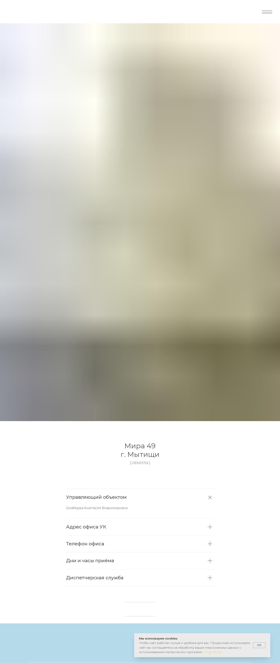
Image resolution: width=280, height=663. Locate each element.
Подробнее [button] (213, 652)
